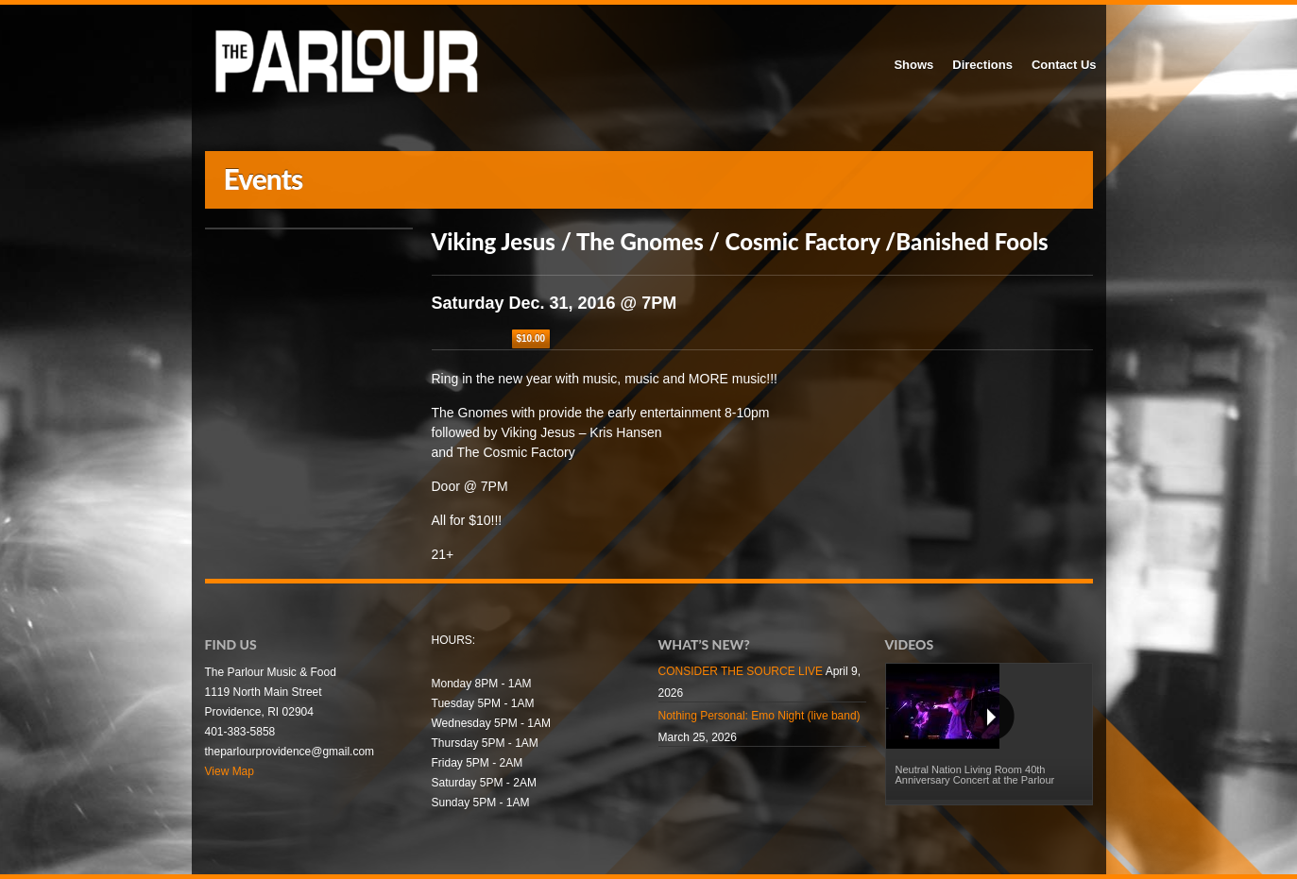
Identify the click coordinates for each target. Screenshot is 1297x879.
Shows (913, 65)
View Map (229, 771)
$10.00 (531, 338)
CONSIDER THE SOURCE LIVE (740, 671)
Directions (982, 65)
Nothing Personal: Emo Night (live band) (759, 715)
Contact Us (1064, 65)
